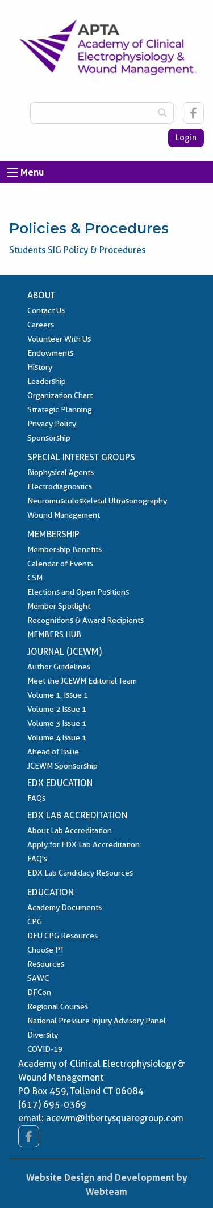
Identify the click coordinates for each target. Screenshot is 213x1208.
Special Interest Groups (81, 457)
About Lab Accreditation (69, 830)
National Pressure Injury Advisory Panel (96, 1020)
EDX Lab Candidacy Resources (80, 872)
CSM (35, 577)
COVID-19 (44, 1048)
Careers (40, 324)
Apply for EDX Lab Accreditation (83, 844)
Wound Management (63, 514)
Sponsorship (48, 437)
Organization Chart (60, 395)
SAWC (38, 978)
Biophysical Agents (60, 472)
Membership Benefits (64, 549)
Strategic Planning (59, 409)
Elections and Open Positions (78, 591)
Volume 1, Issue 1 (57, 694)
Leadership (46, 381)
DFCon (39, 992)
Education (50, 892)
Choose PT (45, 949)
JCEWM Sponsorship (62, 765)
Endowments (50, 352)
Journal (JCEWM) (64, 651)
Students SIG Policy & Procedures (77, 250)
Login (186, 137)
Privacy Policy (51, 423)
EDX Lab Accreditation (77, 815)
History (39, 367)
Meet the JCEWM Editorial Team (82, 680)
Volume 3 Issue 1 (56, 723)
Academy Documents (64, 907)
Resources (45, 963)
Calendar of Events (60, 563)
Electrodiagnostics (59, 486)
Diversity (42, 1034)
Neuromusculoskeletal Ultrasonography (97, 500)
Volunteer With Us (59, 338)
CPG (34, 921)
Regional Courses (57, 1006)
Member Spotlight (58, 606)
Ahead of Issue (53, 751)
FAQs (36, 798)
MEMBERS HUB (54, 634)
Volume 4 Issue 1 (56, 737)
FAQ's (37, 858)
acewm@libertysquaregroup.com (114, 1118)
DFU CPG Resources (62, 935)
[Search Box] (91, 113)
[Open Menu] (12, 172)
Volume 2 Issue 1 (56, 709)
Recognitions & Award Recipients (85, 620)
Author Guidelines (58, 666)
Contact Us (46, 310)
